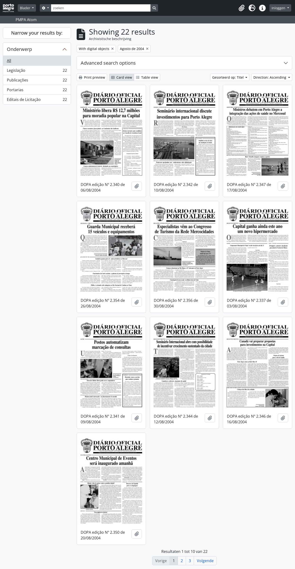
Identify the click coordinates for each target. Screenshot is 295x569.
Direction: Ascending (270, 77)
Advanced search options (108, 63)
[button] (241, 8)
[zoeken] (101, 8)
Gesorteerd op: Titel (228, 77)
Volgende (205, 560)
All (9, 60)
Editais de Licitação (37, 100)
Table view (147, 77)
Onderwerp (19, 49)
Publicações (37, 81)
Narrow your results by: (36, 33)
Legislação (37, 71)
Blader (25, 8)
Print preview (92, 77)
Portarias (37, 91)
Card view (121, 77)
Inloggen (279, 8)
